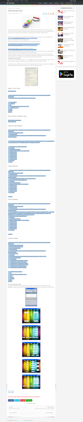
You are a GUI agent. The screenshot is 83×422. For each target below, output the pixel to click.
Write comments (49, 412)
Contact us (22, 0)
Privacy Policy (16, 0)
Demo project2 (11, 392)
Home (8, 0)
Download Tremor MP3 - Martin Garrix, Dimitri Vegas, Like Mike (69, 40)
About (12, 0)
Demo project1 (11, 391)
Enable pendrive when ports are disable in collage (44, 408)
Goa (32, 420)
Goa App (26, 0)
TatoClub (15, 420)
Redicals (29, 420)
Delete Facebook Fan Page (14, 408)
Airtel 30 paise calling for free (69, 61)
